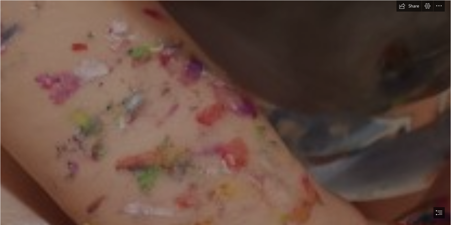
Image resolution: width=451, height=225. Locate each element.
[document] (225, 112)
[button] (409, 6)
